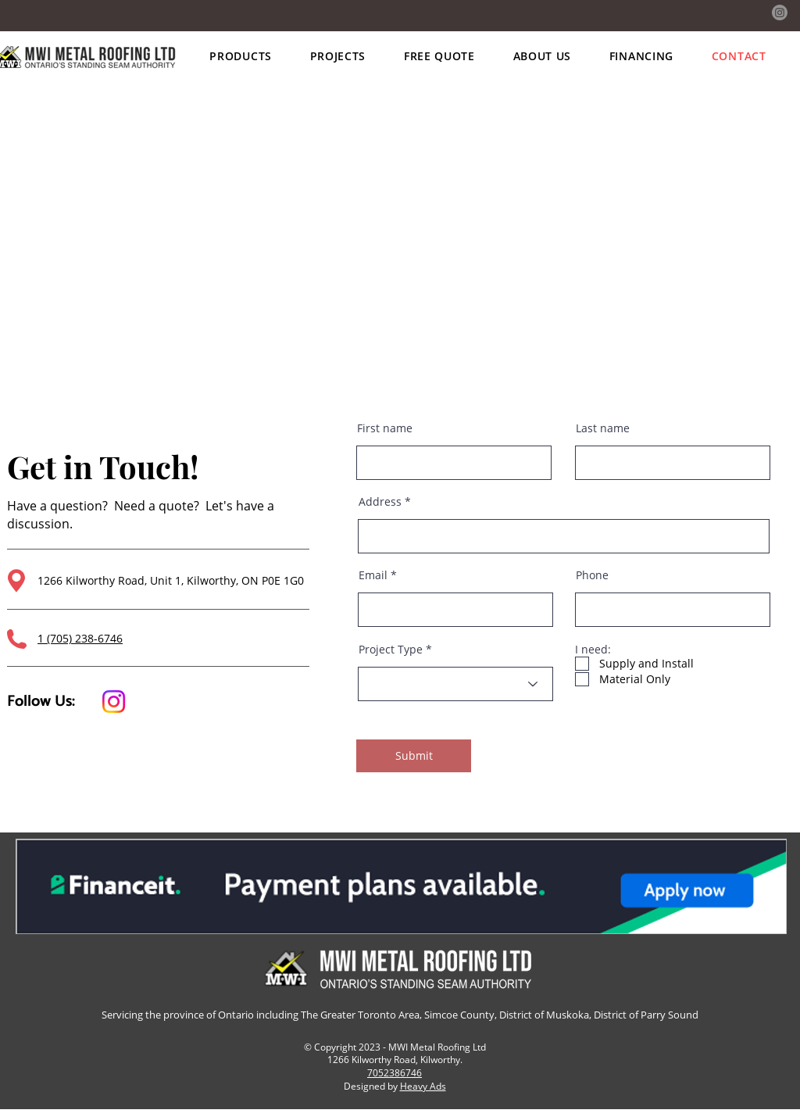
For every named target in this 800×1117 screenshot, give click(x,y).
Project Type (391, 649)
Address (380, 501)
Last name (603, 428)
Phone (592, 575)
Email (373, 575)
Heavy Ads (423, 1086)
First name (384, 428)
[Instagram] (780, 12)
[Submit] (413, 755)
